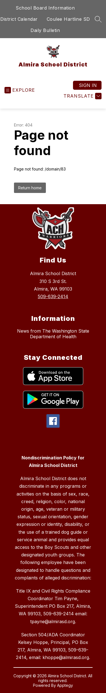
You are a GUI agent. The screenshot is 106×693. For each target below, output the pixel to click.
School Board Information (45, 8)
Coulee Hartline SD (68, 19)
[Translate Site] (82, 96)
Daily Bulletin (45, 30)
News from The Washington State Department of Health (53, 333)
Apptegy (65, 685)
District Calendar (19, 19)
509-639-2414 (53, 296)
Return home (30, 187)
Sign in (88, 85)
